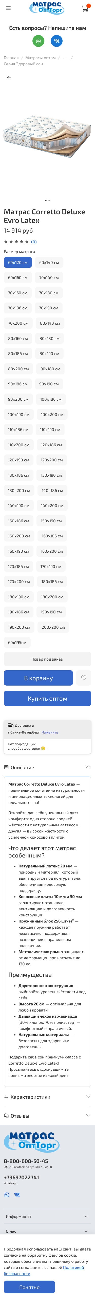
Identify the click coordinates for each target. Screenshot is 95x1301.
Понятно (29, 1287)
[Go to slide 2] (49, 200)
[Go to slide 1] (46, 200)
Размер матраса (19, 251)
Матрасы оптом (41, 57)
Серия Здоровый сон (23, 63)
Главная (11, 57)
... (65, 57)
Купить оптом (47, 698)
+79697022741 (21, 1177)
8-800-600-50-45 (26, 1161)
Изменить (50, 732)
